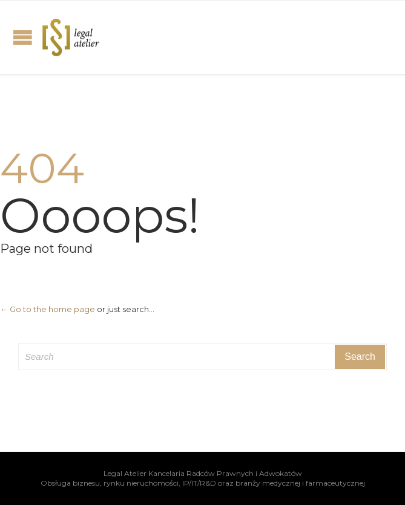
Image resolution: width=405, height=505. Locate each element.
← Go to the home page (47, 309)
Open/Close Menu (22, 37)
